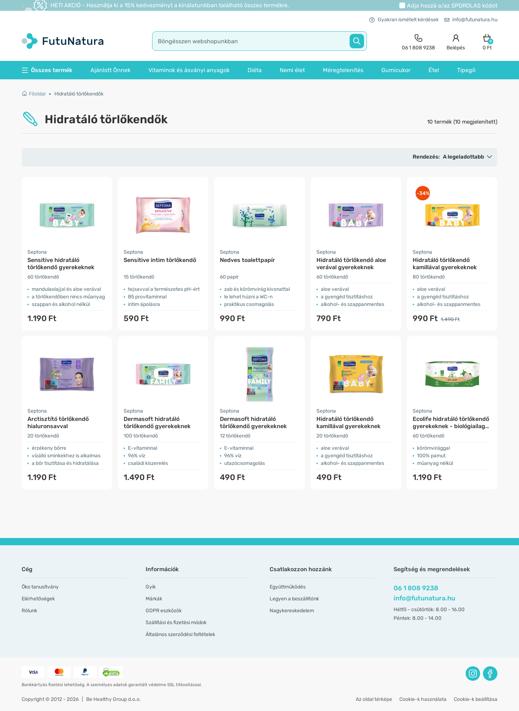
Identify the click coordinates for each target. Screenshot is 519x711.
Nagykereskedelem (292, 611)
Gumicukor (396, 70)
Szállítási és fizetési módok (176, 622)
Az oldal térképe (374, 699)
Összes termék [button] (47, 70)
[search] (259, 41)
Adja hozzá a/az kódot (452, 5)
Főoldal (33, 94)
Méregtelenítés (343, 70)
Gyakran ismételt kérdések (404, 20)
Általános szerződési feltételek (180, 634)
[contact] (418, 41)
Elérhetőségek (38, 599)
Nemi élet (292, 70)
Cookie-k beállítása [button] (475, 699)
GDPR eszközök (164, 611)
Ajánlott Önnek (110, 70)
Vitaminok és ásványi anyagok (189, 70)
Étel (434, 70)
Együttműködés (288, 587)
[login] (456, 41)
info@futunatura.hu (470, 20)
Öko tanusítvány (40, 587)
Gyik (151, 587)
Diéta (255, 70)
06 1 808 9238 (416, 588)
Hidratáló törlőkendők (78, 94)
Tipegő (466, 70)
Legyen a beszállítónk (294, 599)
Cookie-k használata (423, 699)
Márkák (154, 599)
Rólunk (29, 611)
